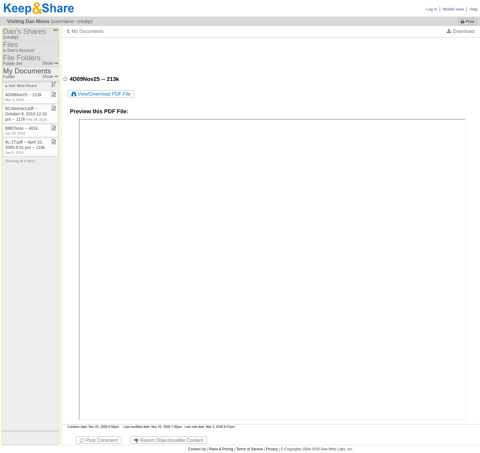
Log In (431, 9)
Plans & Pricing (221, 449)
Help (474, 9)
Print (467, 21)
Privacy (272, 449)
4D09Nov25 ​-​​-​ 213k (23, 97)
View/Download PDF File (100, 93)
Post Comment (99, 440)
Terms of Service (249, 449)
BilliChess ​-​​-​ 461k (21, 130)
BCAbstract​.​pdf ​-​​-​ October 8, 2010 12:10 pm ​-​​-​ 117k (26, 114)
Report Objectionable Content (168, 440)
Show (50, 63)
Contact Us (197, 449)
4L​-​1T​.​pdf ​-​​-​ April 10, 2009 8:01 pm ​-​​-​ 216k (25, 147)
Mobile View (453, 9)
